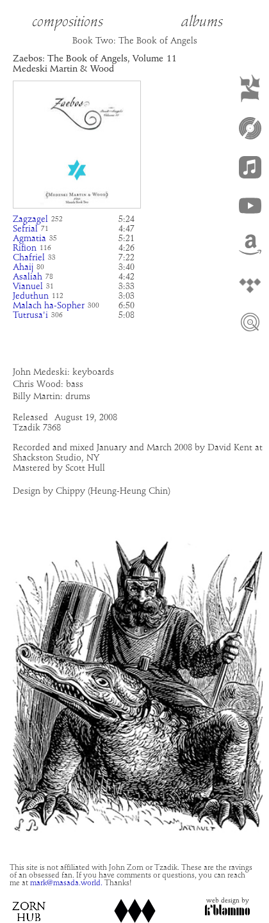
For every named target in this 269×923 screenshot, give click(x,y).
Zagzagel (30, 219)
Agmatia (29, 238)
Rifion (25, 248)
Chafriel (29, 257)
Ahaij (23, 267)
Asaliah (27, 276)
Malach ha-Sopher (49, 305)
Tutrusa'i (30, 315)
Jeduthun (31, 296)
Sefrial (25, 229)
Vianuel (28, 286)
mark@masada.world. (66, 883)
